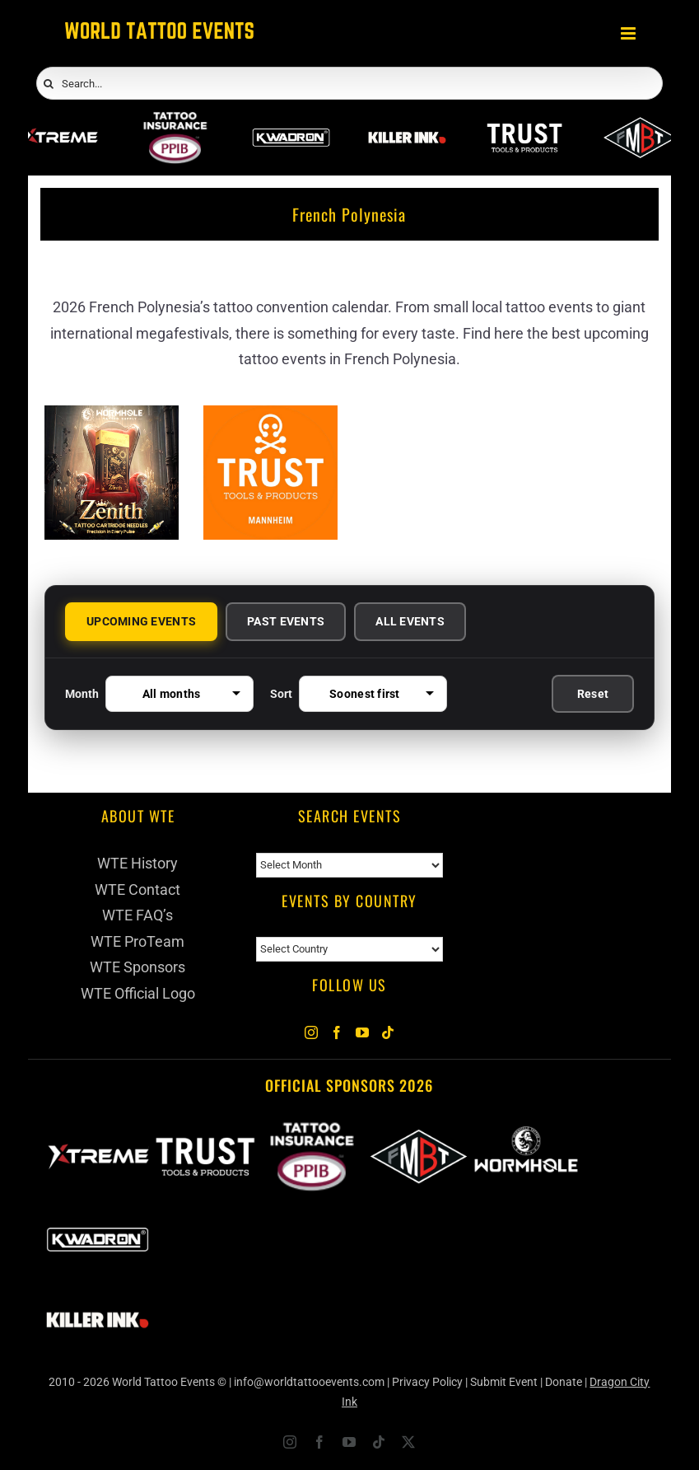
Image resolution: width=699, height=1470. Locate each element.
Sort (358, 694)
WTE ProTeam (137, 941)
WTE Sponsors (137, 967)
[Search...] (349, 83)
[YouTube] (362, 1032)
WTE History (137, 863)
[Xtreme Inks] (59, 123)
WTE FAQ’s (137, 915)
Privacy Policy (427, 1381)
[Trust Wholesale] (524, 123)
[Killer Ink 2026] (407, 123)
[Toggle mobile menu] (629, 33)
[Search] (48, 84)
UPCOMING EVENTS (141, 621)
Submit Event (504, 1381)
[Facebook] (336, 1032)
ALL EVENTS (410, 621)
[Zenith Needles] (111, 418)
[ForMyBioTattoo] (640, 123)
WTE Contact (137, 889)
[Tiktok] (387, 1032)
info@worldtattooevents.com (309, 1381)
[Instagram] (311, 1032)
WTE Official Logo (138, 993)
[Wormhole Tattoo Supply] (526, 1130)
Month (159, 694)
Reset (592, 693)
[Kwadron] (291, 123)
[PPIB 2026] (175, 123)
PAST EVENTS (285, 621)
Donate (563, 1381)
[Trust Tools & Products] (270, 418)
